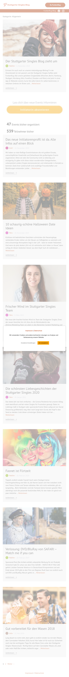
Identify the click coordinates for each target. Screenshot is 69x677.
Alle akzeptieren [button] (43, 343)
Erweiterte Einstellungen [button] (28, 343)
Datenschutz (38, 330)
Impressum (29, 330)
